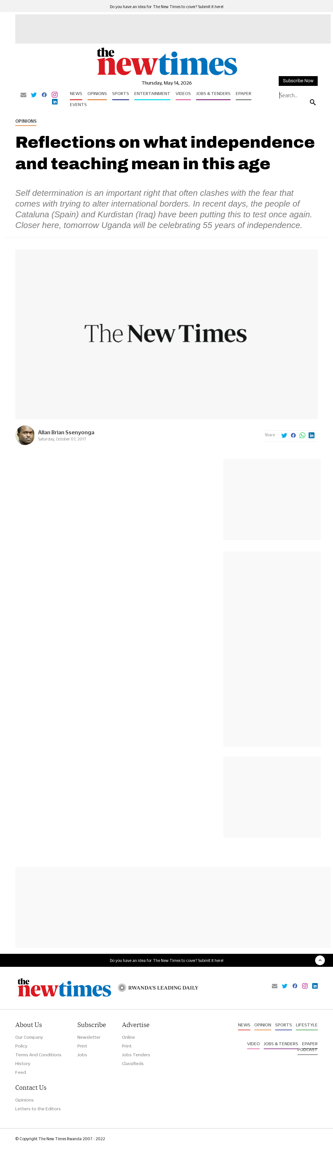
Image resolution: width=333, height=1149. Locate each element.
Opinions (97, 93)
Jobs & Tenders (213, 93)
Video (253, 1043)
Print (82, 1045)
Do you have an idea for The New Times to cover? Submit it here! (166, 7)
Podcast (308, 1049)
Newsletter (88, 1037)
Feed (20, 1072)
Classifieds (133, 1063)
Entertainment (152, 93)
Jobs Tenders (136, 1054)
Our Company (29, 1037)
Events (78, 104)
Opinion (262, 1024)
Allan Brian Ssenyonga (66, 432)
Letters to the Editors (38, 1108)
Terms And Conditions (38, 1054)
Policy (21, 1045)
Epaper (243, 93)
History (22, 1063)
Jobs (82, 1054)
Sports (120, 93)
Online (128, 1037)
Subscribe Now (298, 80)
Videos (183, 93)
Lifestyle (307, 1024)
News (76, 93)
